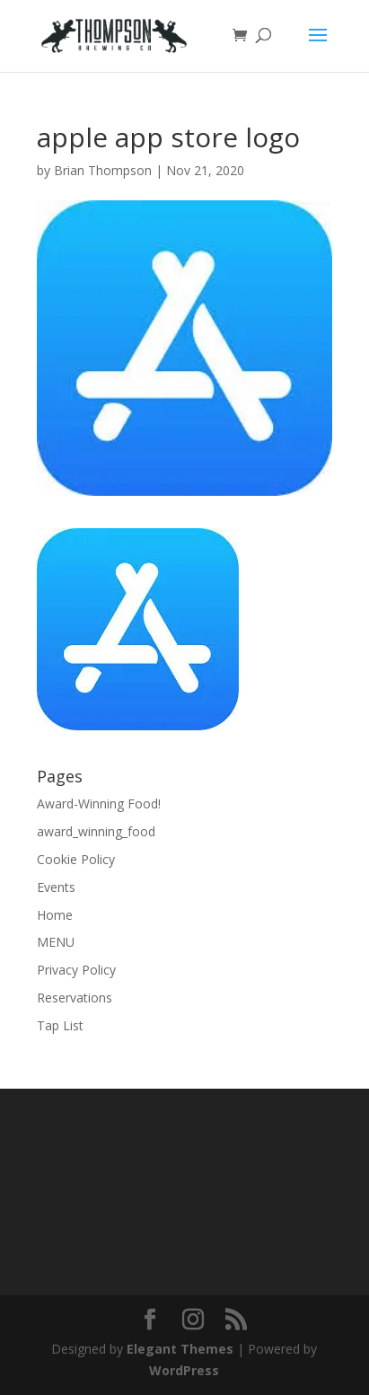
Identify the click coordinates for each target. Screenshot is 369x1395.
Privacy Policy (76, 969)
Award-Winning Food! (99, 803)
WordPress (184, 1370)
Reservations (74, 997)
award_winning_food (96, 831)
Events (56, 887)
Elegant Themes (180, 1348)
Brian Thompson (103, 170)
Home (55, 914)
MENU (56, 941)
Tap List (60, 1025)
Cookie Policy (76, 859)
